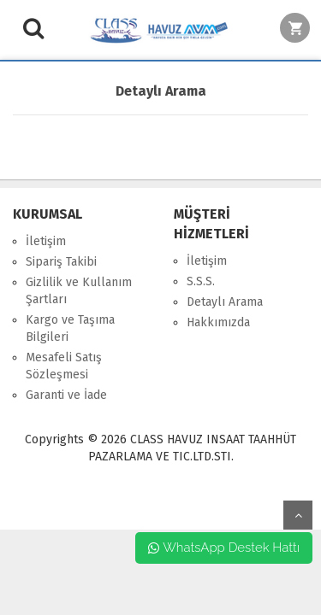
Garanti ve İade (66, 395)
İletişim (46, 241)
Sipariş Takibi (61, 262)
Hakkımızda (218, 322)
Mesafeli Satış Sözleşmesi (64, 366)
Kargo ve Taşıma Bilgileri (70, 328)
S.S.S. (201, 281)
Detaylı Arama (225, 302)
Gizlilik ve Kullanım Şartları (79, 291)
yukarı (297, 515)
